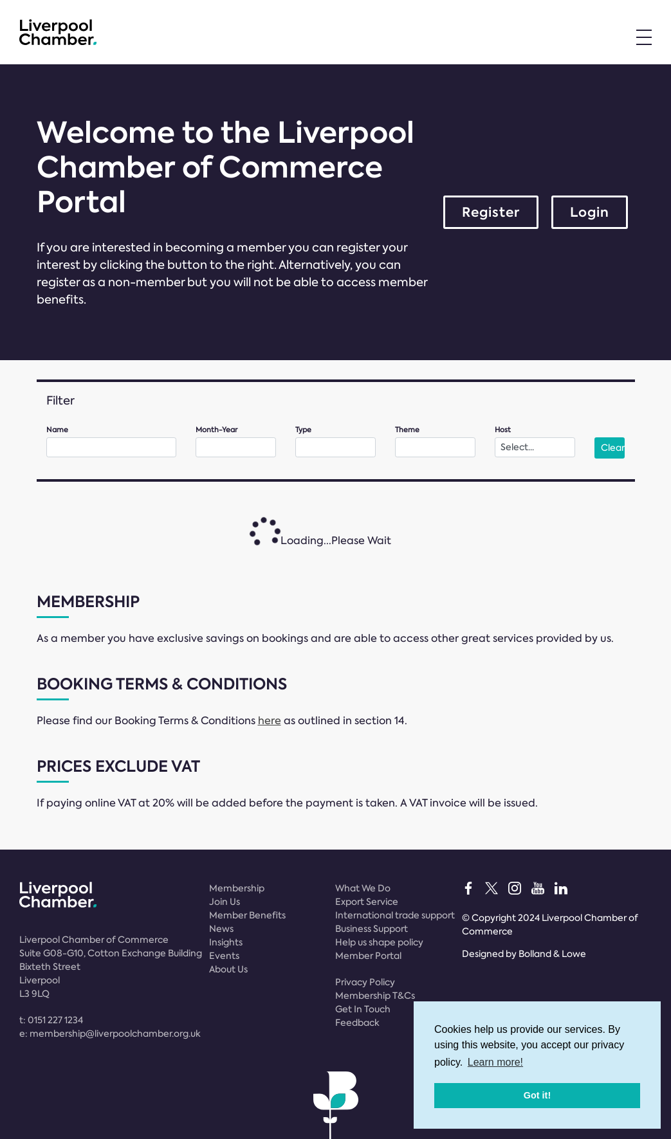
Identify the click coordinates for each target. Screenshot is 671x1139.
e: (110, 1033)
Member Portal (368, 955)
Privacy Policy (365, 982)
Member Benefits (247, 915)
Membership (236, 888)
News (221, 928)
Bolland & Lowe (552, 954)
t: (51, 1020)
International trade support (395, 915)
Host (503, 430)
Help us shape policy (379, 942)
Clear (613, 447)
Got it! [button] (537, 1095)
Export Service (366, 901)
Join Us (224, 901)
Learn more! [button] (495, 1062)
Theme (407, 430)
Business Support (371, 928)
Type (303, 430)
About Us (228, 969)
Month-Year (216, 430)
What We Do (363, 888)
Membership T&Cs (375, 995)
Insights (226, 942)
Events (224, 955)
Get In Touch (363, 1009)
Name (57, 430)
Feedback (357, 1022)
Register (491, 212)
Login (589, 212)
